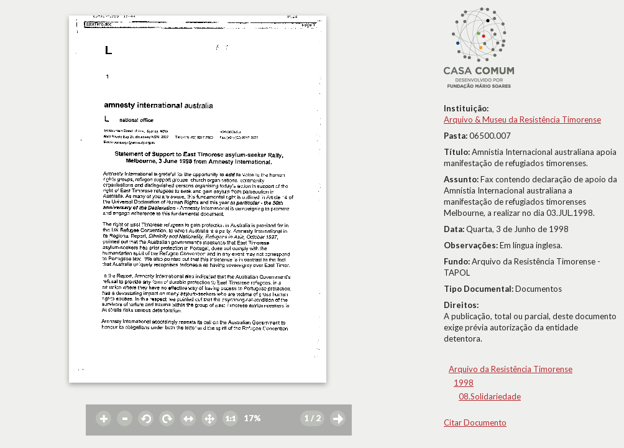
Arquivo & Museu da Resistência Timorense (522, 119)
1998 (464, 383)
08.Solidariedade (490, 396)
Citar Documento (475, 422)
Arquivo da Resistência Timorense (510, 369)
